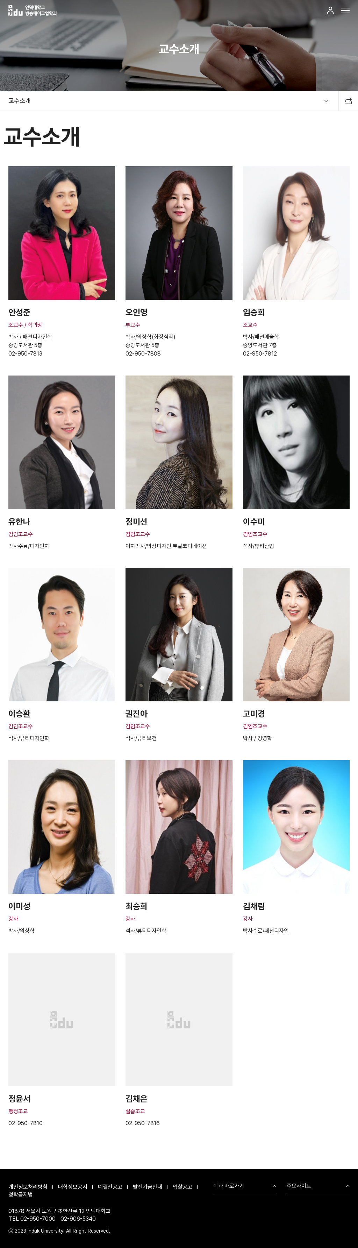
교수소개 (19, 100)
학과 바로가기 (228, 1186)
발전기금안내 (147, 1187)
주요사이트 (299, 1186)
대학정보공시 (72, 1187)
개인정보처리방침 (28, 1187)
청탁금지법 (20, 1194)
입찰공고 (182, 1187)
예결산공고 (110, 1187)
